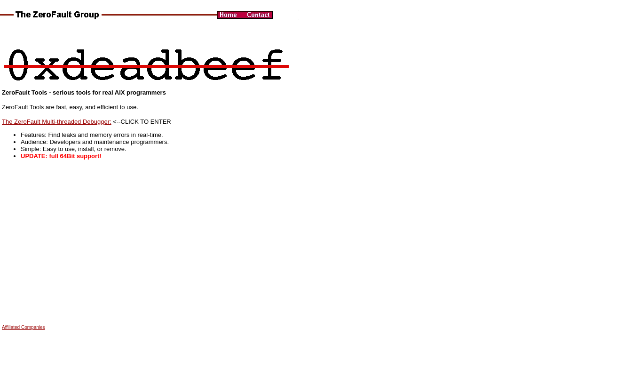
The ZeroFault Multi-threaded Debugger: (56, 121)
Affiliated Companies (23, 327)
